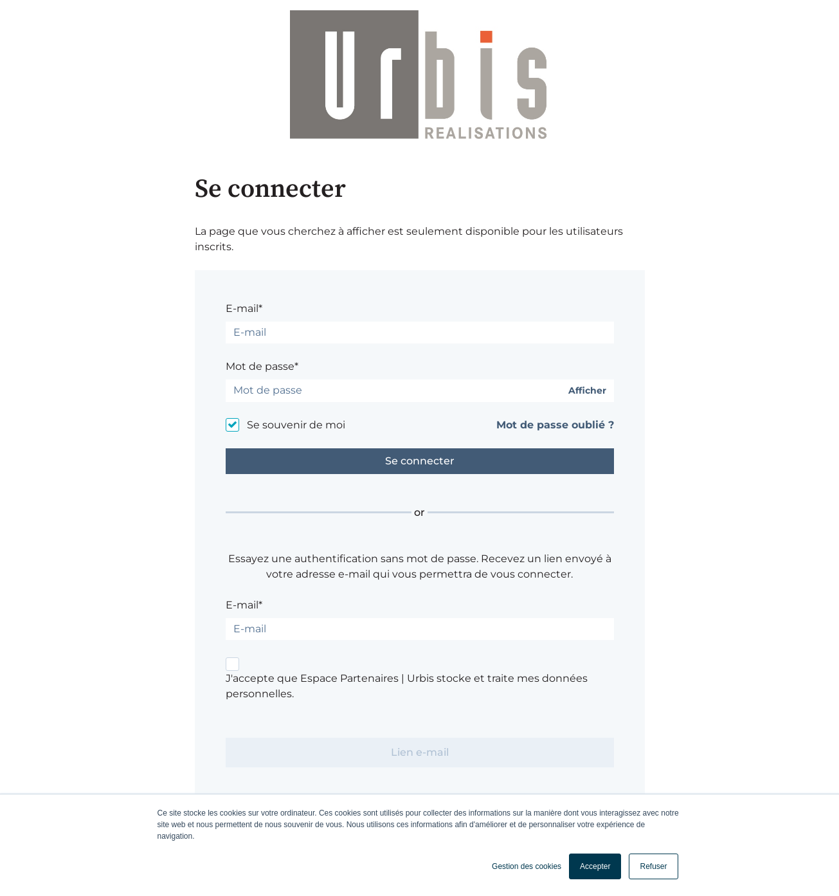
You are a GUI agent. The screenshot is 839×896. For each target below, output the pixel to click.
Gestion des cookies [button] (526, 866)
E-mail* (244, 308)
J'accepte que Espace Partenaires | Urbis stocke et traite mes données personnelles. (407, 686)
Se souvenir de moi (296, 425)
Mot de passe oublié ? (555, 425)
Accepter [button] (595, 866)
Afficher (587, 390)
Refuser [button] (653, 866)
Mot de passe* (262, 366)
